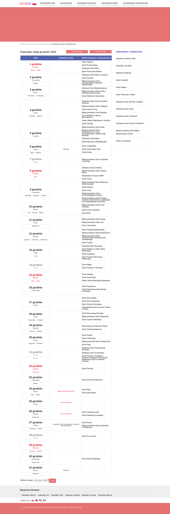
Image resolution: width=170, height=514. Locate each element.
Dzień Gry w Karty (89, 436)
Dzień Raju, (86, 389)
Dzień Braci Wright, (89, 298)
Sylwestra (36, 473)
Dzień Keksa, (87, 422)
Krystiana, (32, 116)
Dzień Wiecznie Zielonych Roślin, (95, 326)
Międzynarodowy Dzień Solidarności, (96, 341)
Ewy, (33, 394)
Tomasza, (32, 451)
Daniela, (35, 212)
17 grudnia (36, 304)
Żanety (39, 428)
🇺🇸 (40, 500)
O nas (24, 507)
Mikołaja (38, 152)
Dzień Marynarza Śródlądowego (94, 142)
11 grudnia (36, 221)
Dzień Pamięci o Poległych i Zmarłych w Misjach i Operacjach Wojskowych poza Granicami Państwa (95, 358)
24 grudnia (36, 390)
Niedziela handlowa (123, 73)
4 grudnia (36, 111)
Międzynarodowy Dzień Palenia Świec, (94, 171)
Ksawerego (40, 95)
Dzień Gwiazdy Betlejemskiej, (93, 230)
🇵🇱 (28, 3)
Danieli (41, 212)
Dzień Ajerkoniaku (89, 393)
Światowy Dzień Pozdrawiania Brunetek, (93, 349)
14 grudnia (36, 266)
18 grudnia (36, 315)
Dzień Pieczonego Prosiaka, (93, 313)
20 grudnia (36, 339)
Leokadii (43, 195)
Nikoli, (32, 152)
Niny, (33, 281)
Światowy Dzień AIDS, (90, 68)
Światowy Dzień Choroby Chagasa (129, 102)
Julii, (29, 212)
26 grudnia (36, 413)
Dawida (39, 451)
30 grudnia (36, 458)
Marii (35, 177)
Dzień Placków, (88, 78)
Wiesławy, (36, 195)
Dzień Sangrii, (87, 335)
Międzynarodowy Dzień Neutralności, (96, 233)
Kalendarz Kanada (72, 495)
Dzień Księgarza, (88, 254)
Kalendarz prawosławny (42, 507)
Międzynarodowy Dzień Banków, (94, 112)
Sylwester (66, 470)
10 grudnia (36, 208)
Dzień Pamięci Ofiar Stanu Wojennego (92, 258)
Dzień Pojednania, (89, 286)
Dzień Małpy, (87, 264)
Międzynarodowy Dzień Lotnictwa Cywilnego (95, 160)
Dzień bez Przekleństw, (91, 301)
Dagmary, (27, 240)
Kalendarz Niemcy (29, 495)
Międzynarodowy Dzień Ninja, (93, 127)
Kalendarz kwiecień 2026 (125, 58)
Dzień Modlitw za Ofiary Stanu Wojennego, (93, 250)
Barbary (39, 116)
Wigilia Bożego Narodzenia (65, 391)
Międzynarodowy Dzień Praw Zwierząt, (93, 206)
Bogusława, (32, 320)
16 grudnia (36, 289)
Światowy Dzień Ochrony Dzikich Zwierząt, (94, 102)
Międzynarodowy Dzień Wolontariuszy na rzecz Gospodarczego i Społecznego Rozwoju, (94, 132)
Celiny (38, 281)
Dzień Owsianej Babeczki (92, 329)
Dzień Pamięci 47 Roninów (92, 268)
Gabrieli (39, 331)
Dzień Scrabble (122, 80)
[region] (85, 24)
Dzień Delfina (121, 87)
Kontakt (65, 507)
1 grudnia (36, 66)
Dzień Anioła (87, 152)
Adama (38, 394)
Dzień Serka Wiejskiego (91, 459)
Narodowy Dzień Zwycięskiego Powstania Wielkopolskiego (66, 424)
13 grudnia (36, 251)
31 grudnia (36, 469)
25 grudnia (36, 403)
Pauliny (35, 83)
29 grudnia (36, 446)
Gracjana (40, 320)
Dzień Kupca (87, 179)
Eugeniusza (35, 462)
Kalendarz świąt (110, 3)
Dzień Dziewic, (87, 187)
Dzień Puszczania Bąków (92, 71)
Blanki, (33, 70)
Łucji (35, 256)
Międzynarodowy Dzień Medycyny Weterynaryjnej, (95, 183)
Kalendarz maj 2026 (124, 66)
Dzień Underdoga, (89, 338)
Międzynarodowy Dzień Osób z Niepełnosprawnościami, (94, 92)
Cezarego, (32, 428)
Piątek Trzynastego (123, 141)
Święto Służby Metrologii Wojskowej (96, 280)
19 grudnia (36, 327)
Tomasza (35, 358)
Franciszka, (31, 95)
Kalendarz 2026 (47, 3)
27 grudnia (36, 424)
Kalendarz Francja (89, 495)
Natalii (38, 70)
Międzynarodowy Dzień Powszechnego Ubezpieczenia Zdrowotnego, (94, 237)
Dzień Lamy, (86, 190)
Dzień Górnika (87, 124)
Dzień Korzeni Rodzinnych (92, 380)
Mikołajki (66, 149)
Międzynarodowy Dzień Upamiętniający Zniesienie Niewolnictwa (92, 83)
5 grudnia (36, 135)
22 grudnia (36, 367)
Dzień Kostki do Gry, (90, 109)
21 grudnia (36, 354)
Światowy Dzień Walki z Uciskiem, (95, 75)
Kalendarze (66, 3)
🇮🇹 (44, 500)
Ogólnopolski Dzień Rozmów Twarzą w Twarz (96, 308)
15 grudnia (36, 276)
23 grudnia (36, 379)
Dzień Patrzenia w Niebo (125, 95)
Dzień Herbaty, (87, 274)
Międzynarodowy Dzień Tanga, (94, 219)
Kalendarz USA (57, 495)
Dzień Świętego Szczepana (92, 415)
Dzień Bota (86, 213)
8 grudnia (36, 172)
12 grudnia (36, 235)
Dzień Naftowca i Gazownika (93, 96)
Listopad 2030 (75, 51)
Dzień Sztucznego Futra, (91, 149)
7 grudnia (36, 161)
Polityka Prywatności (75, 507)
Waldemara (35, 226)
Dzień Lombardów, (89, 146)
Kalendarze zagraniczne (135, 3)
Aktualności (30, 507)
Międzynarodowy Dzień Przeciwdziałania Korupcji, (92, 194)
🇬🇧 (36, 500)
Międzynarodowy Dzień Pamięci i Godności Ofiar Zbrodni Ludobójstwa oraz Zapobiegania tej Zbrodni (96, 200)
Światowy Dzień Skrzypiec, (92, 246)
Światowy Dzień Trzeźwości (127, 116)
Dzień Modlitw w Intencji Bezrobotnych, (91, 116)
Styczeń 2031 (103, 51)
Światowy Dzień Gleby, (91, 138)
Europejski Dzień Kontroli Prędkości (130, 123)
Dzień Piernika (87, 368)
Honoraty (36, 372)
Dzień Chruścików (89, 225)
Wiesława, (28, 195)
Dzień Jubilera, (87, 62)
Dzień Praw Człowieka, (91, 210)
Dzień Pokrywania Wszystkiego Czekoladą (94, 290)
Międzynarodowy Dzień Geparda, (95, 106)
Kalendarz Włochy (105, 495)
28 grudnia (36, 436)
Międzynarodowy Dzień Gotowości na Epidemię (95, 426)
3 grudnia (36, 91)
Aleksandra (43, 240)
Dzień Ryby (86, 344)
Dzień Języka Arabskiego (91, 319)
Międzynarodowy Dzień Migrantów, (95, 316)
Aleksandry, (35, 240)
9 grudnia (36, 191)
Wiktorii (35, 383)
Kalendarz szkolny (86, 3)
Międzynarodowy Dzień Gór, (93, 222)
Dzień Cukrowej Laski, (90, 412)
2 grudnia (36, 79)
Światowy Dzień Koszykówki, (93, 353)
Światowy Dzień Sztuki (125, 109)
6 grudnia (36, 148)
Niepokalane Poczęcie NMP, (93, 176)
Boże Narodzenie (66, 402)
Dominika (39, 343)
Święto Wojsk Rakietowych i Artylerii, (96, 120)
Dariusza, (32, 331)
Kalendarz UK (43, 495)
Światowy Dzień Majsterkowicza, (94, 88)
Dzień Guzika (87, 242)
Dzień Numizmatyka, (90, 65)
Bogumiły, (32, 343)
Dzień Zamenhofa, (89, 277)
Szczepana (35, 417)
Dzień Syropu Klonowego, (92, 304)
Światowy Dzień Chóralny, (92, 168)
